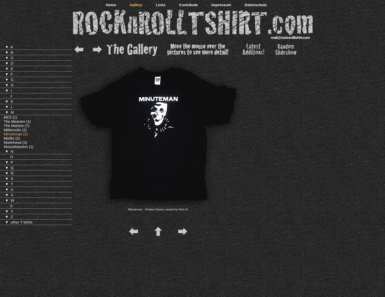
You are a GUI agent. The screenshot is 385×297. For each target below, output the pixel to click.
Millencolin (12, 130)
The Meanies (14, 121)
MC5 (8, 117)
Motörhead (13, 142)
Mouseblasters (16, 147)
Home (111, 5)
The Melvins (14, 126)
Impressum (221, 5)
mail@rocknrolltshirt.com (290, 37)
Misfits (9, 138)
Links (160, 5)
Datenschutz (256, 5)
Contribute (188, 5)
